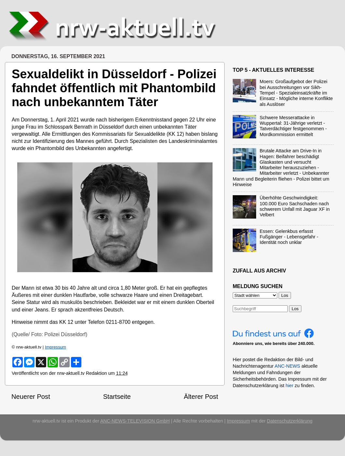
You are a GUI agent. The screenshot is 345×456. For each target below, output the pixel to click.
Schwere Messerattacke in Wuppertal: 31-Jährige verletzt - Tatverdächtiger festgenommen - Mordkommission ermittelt (293, 126)
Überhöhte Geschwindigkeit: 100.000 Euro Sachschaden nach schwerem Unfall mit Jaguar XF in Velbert (295, 206)
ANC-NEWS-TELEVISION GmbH (135, 421)
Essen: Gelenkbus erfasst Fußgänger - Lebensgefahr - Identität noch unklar (289, 237)
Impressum (55, 347)
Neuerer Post (30, 396)
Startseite (117, 396)
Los (295, 308)
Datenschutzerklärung (289, 421)
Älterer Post (201, 396)
